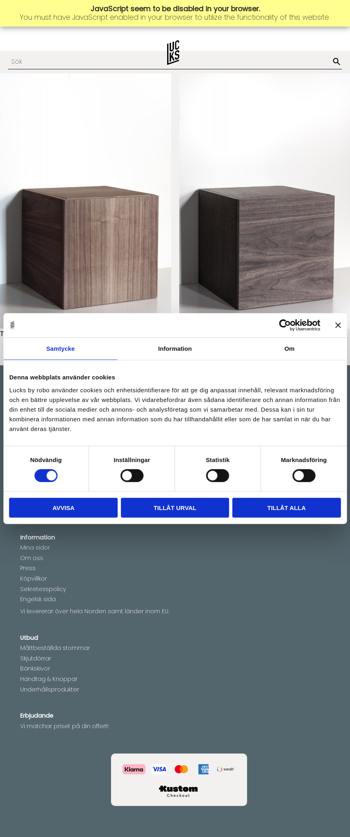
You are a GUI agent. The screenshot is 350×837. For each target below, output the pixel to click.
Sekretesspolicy (43, 589)
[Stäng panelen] (338, 325)
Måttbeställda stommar (55, 648)
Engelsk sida (38, 599)
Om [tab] (290, 348)
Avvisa (63, 507)
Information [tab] (175, 348)
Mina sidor (35, 547)
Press (28, 568)
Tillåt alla (286, 507)
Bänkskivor (35, 668)
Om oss (31, 558)
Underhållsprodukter (49, 689)
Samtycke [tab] (60, 348)
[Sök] (336, 62)
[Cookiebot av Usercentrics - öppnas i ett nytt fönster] (284, 325)
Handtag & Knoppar (49, 679)
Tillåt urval (174, 507)
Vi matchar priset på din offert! (64, 726)
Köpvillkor (33, 579)
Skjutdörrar (35, 658)
